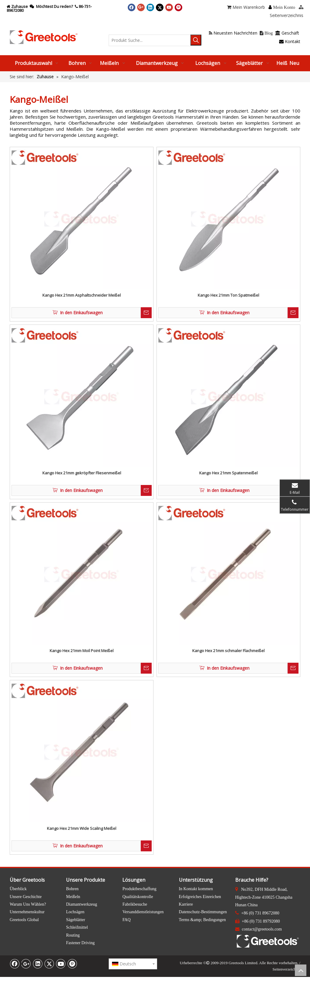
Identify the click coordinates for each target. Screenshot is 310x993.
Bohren (72, 889)
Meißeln (73, 896)
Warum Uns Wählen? (28, 904)
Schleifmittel (77, 927)
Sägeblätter (75, 919)
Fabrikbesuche (134, 904)
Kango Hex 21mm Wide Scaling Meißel (81, 828)
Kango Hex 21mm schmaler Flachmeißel (228, 650)
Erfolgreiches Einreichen (200, 896)
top (300, 970)
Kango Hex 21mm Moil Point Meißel (82, 650)
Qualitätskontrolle (137, 896)
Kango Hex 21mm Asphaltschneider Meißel (81, 295)
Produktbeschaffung (139, 889)
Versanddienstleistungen (142, 912)
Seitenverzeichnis (286, 969)
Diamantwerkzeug (81, 904)
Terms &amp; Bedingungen (202, 919)
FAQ (126, 919)
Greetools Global (24, 919)
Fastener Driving (80, 943)
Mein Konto (284, 7)
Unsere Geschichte (25, 896)
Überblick (18, 889)
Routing (73, 935)
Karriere (186, 904)
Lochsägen (75, 912)
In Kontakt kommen (196, 889)
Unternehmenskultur (27, 912)
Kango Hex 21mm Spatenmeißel (228, 473)
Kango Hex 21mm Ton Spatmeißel (228, 295)
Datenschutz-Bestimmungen (203, 912)
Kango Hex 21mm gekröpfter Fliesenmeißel (81, 473)
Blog (266, 33)
